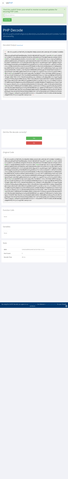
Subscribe (7, 20)
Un (9, 3)
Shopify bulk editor (51, 304)
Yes (34, 138)
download (20, 45)
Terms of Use (32, 304)
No (34, 143)
